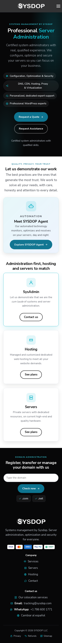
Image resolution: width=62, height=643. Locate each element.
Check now (29, 488)
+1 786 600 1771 (41, 609)
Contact (31, 581)
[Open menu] (58, 6)
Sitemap (46, 636)
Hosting (31, 574)
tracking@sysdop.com (38, 603)
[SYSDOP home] (31, 6)
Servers (31, 568)
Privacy (15, 636)
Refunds (30, 636)
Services (31, 561)
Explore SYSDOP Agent (29, 245)
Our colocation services (31, 597)
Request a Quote (29, 117)
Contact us (31, 317)
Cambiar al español (33, 615)
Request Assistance (31, 128)
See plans (31, 375)
